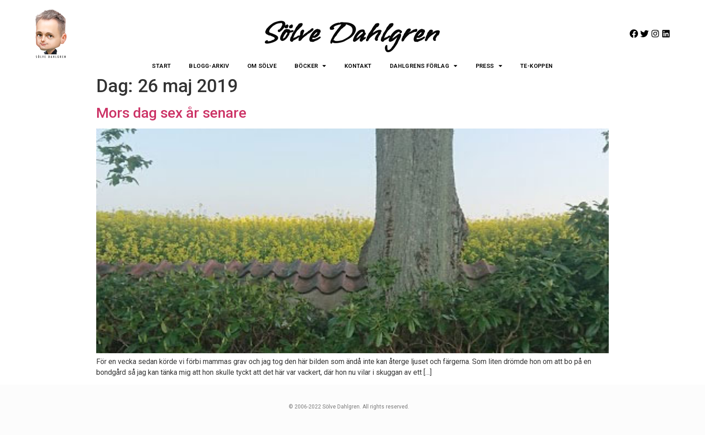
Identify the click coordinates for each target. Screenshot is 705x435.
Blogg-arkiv (209, 65)
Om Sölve (262, 65)
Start (161, 65)
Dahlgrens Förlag (424, 66)
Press (489, 66)
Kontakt (358, 65)
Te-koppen (536, 65)
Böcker (310, 66)
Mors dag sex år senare (171, 112)
